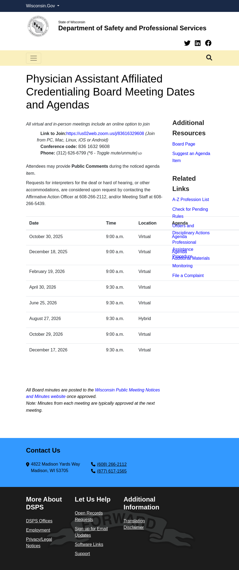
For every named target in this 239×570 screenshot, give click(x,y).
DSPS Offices (39, 521)
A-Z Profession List (190, 199)
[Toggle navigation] (33, 58)
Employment (38, 530)
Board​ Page (183, 144)
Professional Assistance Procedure (184, 249)
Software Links (89, 544)
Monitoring (182, 265)
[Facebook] (208, 43)
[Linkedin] (198, 43)
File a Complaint (188, 275)
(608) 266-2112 (112, 464)
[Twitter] (188, 43)
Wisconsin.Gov (41, 6)
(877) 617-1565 (112, 471)
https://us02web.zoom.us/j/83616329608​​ (105, 133)
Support (82, 553)
